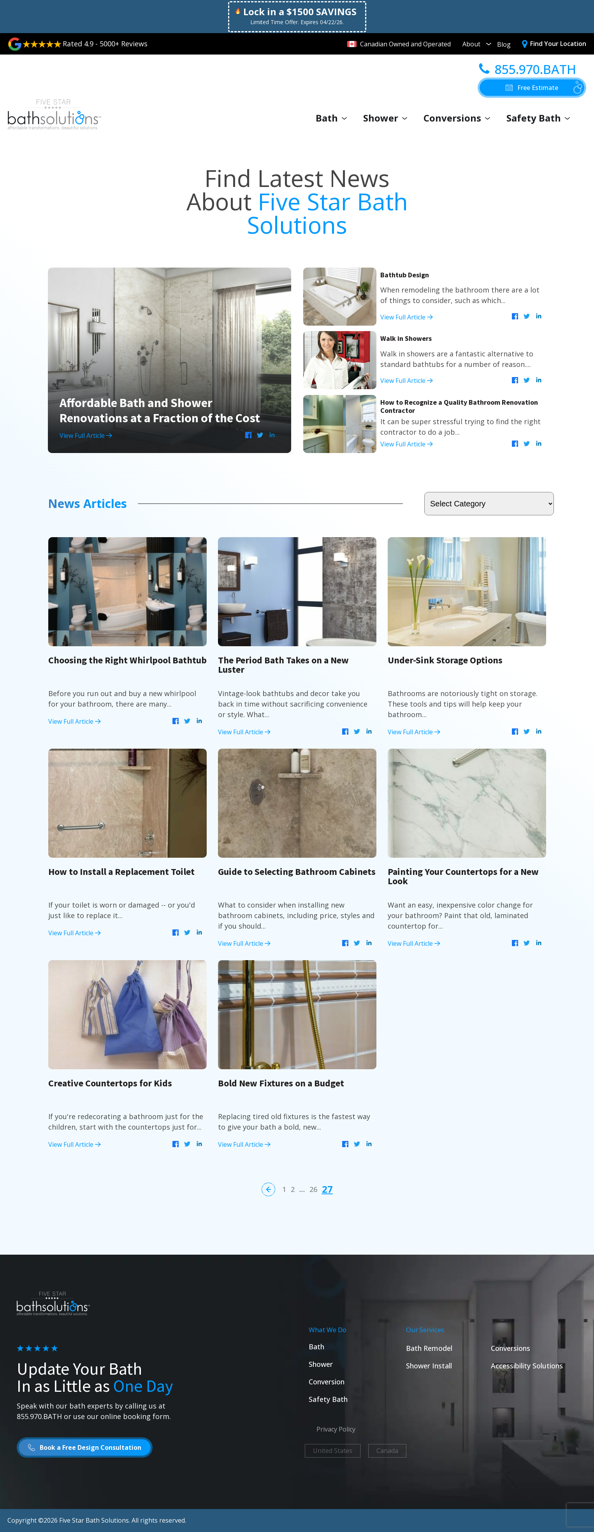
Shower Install (429, 1365)
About (476, 44)
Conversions (459, 117)
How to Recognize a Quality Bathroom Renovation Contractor (459, 406)
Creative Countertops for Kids (110, 1083)
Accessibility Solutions (527, 1365)
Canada (387, 1450)
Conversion (326, 1381)
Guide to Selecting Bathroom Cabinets (297, 872)
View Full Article (86, 435)
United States (332, 1450)
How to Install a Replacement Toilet (121, 872)
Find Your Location (558, 43)
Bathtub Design (404, 274)
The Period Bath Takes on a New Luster (283, 664)
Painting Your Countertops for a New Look (463, 876)
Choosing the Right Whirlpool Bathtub (127, 660)
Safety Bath (540, 117)
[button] (532, 88)
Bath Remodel (429, 1348)
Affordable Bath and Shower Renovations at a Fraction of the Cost (160, 410)
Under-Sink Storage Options (445, 660)
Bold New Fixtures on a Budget (281, 1083)
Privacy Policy (335, 1429)
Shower (387, 117)
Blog (504, 44)
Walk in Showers (406, 338)
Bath (333, 117)
